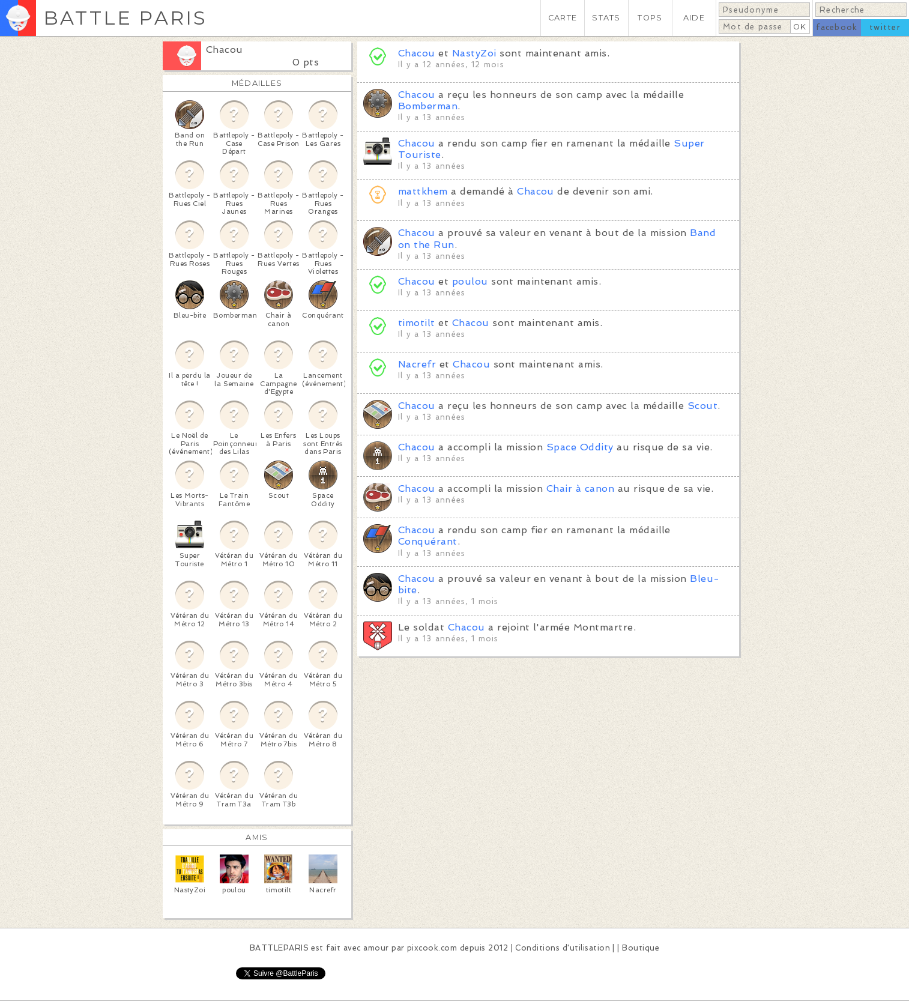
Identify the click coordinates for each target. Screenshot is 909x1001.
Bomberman (428, 106)
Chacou (224, 49)
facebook (836, 27)
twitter (885, 27)
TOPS (650, 17)
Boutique (640, 947)
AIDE (694, 17)
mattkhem (423, 191)
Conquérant (428, 541)
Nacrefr (417, 364)
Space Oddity (580, 447)
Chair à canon (580, 488)
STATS (606, 17)
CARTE (562, 17)
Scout (702, 405)
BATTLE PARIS (125, 17)
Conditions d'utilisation (562, 947)
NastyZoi (474, 53)
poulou (470, 281)
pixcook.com (432, 947)
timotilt (416, 322)
